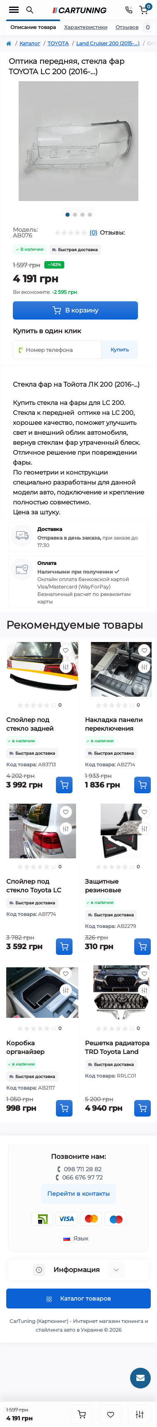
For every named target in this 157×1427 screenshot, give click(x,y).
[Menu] (14, 10)
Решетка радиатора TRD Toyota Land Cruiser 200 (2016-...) (117, 1051)
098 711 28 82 (82, 1169)
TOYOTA (58, 43)
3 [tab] (82, 215)
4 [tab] (90, 215)
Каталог (29, 43)
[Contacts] (129, 9)
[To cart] (64, 785)
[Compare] (66, 667)
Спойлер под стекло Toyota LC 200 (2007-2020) (33, 890)
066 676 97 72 (82, 1177)
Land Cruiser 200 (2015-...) (108, 43)
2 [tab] (75, 215)
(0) (93, 232)
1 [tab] (67, 215)
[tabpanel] (78, 141)
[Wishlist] (66, 650)
